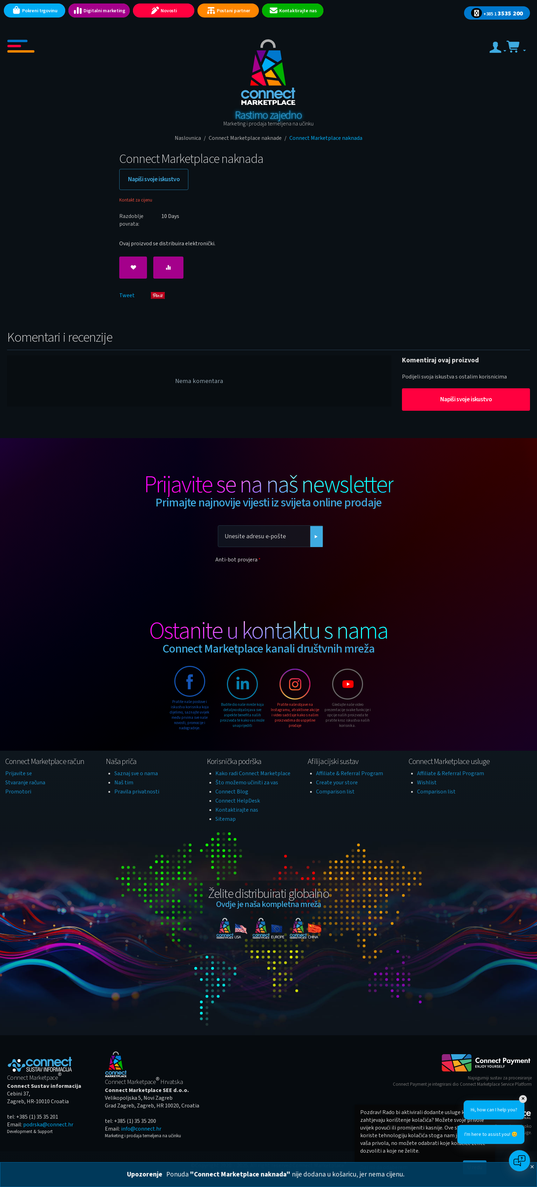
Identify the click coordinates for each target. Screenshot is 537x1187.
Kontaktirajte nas (236, 810)
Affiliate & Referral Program (349, 773)
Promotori (18, 792)
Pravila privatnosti (136, 792)
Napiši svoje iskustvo (154, 179)
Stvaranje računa (25, 782)
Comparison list (335, 792)
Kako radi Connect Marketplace (252, 773)
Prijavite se (18, 773)
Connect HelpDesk (237, 801)
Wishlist (427, 782)
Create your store (337, 782)
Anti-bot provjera (236, 560)
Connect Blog (231, 792)
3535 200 (497, 13)
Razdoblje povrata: (131, 220)
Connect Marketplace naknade (245, 138)
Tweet (127, 295)
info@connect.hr (141, 1129)
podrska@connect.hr (48, 1124)
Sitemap (225, 819)
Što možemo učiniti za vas (246, 782)
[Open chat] (519, 1160)
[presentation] (268, 579)
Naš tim (123, 782)
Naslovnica (188, 138)
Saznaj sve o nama (136, 773)
